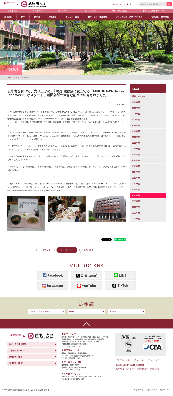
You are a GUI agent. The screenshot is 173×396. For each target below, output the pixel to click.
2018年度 (136, 149)
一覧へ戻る (68, 250)
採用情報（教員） (16, 357)
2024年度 (136, 114)
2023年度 (136, 119)
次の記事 (87, 250)
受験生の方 (12, 11)
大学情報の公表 (15, 350)
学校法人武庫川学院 (17, 344)
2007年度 (136, 213)
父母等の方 (62, 11)
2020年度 (136, 137)
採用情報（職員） (16, 363)
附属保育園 (154, 369)
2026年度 (136, 102)
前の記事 (46, 250)
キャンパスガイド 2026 (39, 311)
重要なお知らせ (138, 96)
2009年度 (136, 201)
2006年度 (136, 219)
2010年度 (136, 195)
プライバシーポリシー (124, 360)
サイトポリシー (140, 360)
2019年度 (136, 143)
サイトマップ (154, 360)
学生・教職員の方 (119, 11)
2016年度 (136, 160)
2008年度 (136, 207)
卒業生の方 (37, 11)
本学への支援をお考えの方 (154, 11)
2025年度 (136, 108)
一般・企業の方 (89, 11)
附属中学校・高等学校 (124, 369)
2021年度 (136, 131)
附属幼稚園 (141, 369)
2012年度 (136, 184)
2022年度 (136, 125)
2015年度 (136, 166)
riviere (71, 311)
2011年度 (136, 189)
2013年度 (136, 178)
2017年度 (136, 154)
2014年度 (136, 172)
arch (112, 311)
